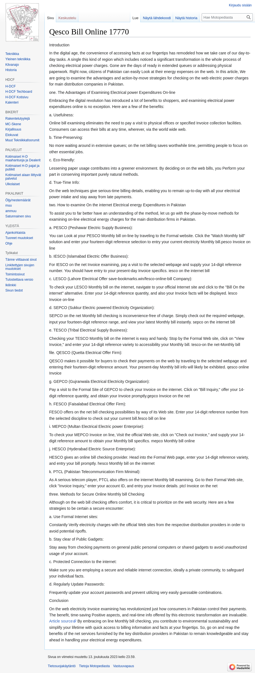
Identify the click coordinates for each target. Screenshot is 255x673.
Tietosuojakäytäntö (62, 666)
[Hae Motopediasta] (227, 17)
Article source (61, 621)
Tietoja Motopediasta (94, 666)
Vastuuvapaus (123, 666)
